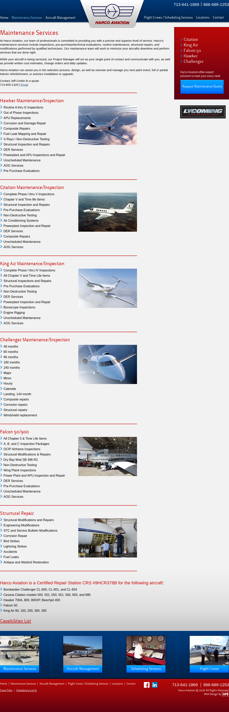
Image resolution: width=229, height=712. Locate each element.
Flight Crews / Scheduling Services (168, 17)
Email (24, 84)
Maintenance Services (27, 18)
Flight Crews (209, 669)
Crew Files (6, 690)
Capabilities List (15, 621)
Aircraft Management (60, 18)
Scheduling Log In (26, 690)
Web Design (211, 694)
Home (4, 18)
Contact (218, 17)
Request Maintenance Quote (202, 86)
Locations (203, 17)
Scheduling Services (146, 669)
